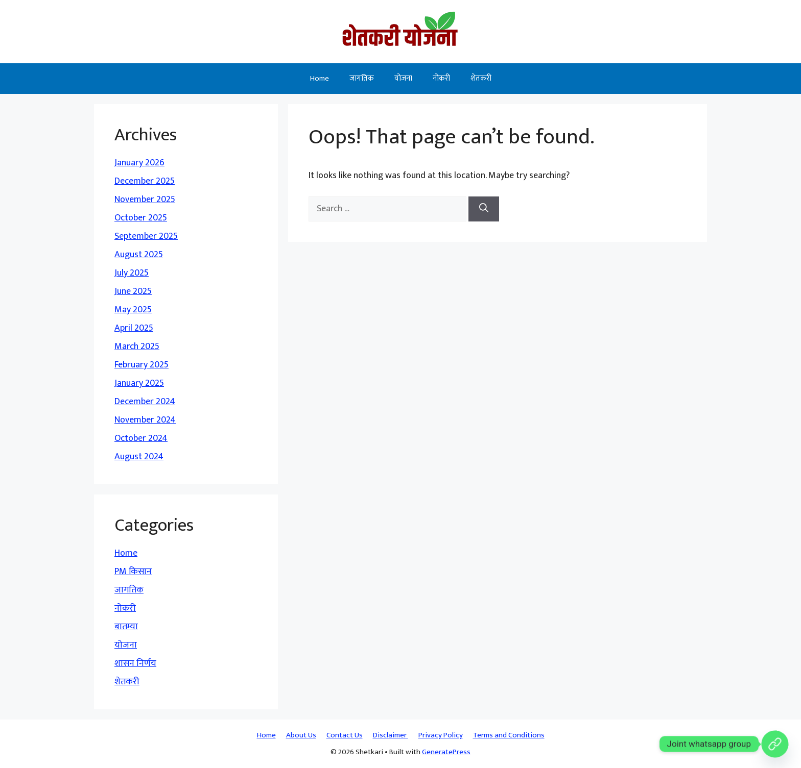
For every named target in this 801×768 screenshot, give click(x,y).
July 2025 (131, 273)
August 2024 (138, 456)
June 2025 (133, 291)
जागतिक (361, 78)
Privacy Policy (440, 735)
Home (319, 78)
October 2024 (141, 438)
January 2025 (139, 383)
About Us (301, 735)
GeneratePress (446, 752)
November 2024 (145, 420)
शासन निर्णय (135, 663)
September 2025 (146, 236)
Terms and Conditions (509, 735)
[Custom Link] (775, 744)
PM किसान (133, 571)
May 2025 (133, 309)
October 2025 (140, 218)
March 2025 (136, 346)
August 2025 (138, 254)
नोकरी (441, 78)
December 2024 (144, 401)
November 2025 (144, 199)
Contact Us (344, 735)
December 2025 (144, 181)
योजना (403, 78)
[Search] (483, 208)
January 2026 (139, 162)
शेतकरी (480, 78)
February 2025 (141, 365)
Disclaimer (390, 735)
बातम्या (126, 626)
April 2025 (133, 328)
